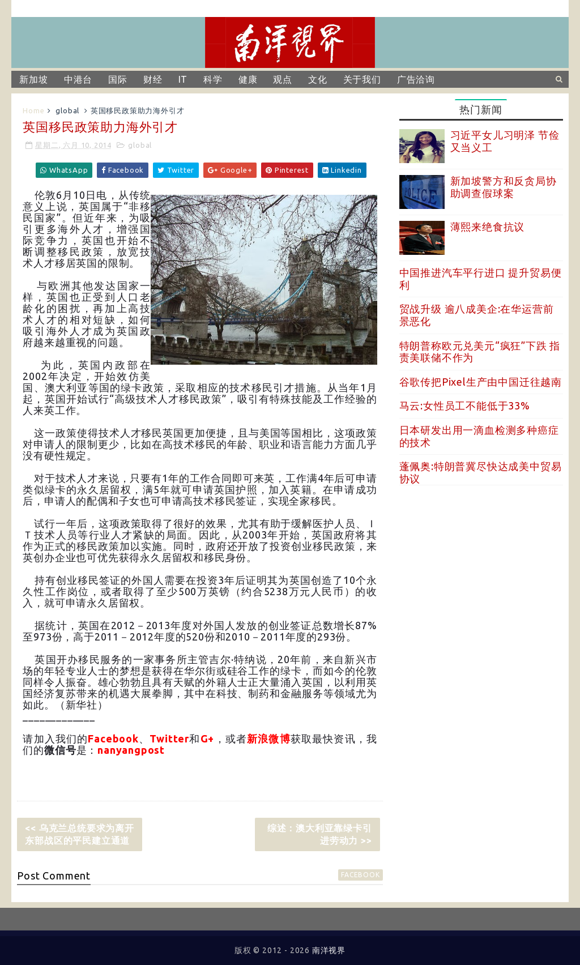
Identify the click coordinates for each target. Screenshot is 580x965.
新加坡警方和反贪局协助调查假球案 (503, 187)
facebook (360, 874)
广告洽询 (416, 79)
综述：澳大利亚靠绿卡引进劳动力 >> (319, 834)
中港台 (78, 79)
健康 (248, 79)
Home (33, 110)
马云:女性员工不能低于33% (464, 405)
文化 (317, 79)
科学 (213, 79)
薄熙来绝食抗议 (487, 226)
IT (183, 79)
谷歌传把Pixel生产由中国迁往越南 (480, 381)
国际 (117, 79)
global (67, 110)
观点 (282, 79)
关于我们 (362, 79)
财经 (153, 79)
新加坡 (33, 79)
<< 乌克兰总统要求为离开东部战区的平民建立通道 (79, 834)
